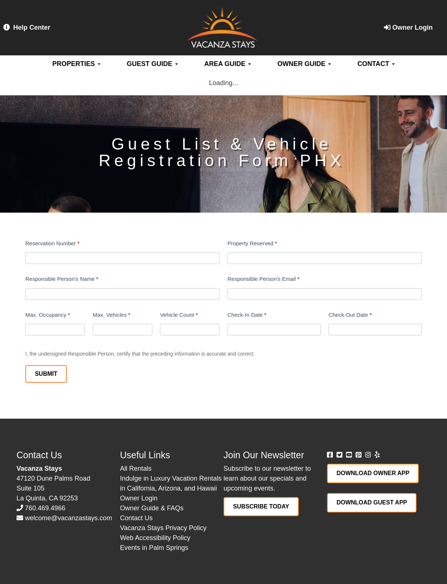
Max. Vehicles (112, 315)
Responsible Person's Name (61, 279)
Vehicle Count (179, 315)
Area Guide (227, 63)
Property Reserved (252, 243)
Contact (376, 63)
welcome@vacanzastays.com (68, 518)
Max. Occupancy (47, 315)
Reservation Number (52, 243)
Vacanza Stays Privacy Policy (163, 528)
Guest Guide (152, 63)
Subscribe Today (261, 506)
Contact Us (136, 518)
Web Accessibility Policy (155, 537)
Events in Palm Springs (154, 547)
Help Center (26, 27)
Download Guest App (372, 502)
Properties (76, 63)
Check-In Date (247, 315)
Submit (46, 374)
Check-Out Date (350, 315)
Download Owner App (373, 473)
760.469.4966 (45, 508)
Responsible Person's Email (263, 279)
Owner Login (408, 27)
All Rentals (136, 468)
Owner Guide (304, 63)
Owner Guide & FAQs (151, 508)
